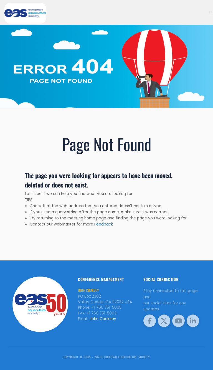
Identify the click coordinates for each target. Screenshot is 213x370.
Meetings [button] (200, 12)
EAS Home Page (180, 12)
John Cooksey (103, 318)
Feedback (103, 224)
